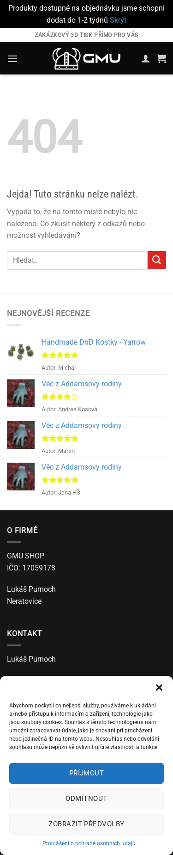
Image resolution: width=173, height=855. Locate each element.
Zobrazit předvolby (86, 824)
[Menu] (12, 58)
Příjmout (86, 773)
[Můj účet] (145, 58)
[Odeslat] (157, 260)
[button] (159, 687)
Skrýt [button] (118, 20)
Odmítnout (86, 798)
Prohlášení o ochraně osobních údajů (89, 843)
